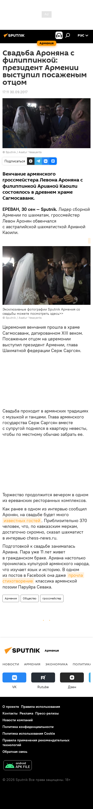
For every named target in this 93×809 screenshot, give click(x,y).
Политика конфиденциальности (28, 726)
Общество (29, 598)
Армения (11, 598)
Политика (82, 664)
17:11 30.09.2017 (15, 92)
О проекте (10, 706)
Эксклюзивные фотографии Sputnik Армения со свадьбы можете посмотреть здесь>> (41, 311)
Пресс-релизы (47, 713)
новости (10, 664)
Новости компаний (17, 720)
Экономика (56, 664)
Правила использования (40, 706)
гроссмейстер (51, 598)
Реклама (26, 713)
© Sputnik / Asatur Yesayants (22, 317)
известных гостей (22, 520)
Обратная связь (14, 751)
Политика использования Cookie (28, 733)
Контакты (10, 713)
